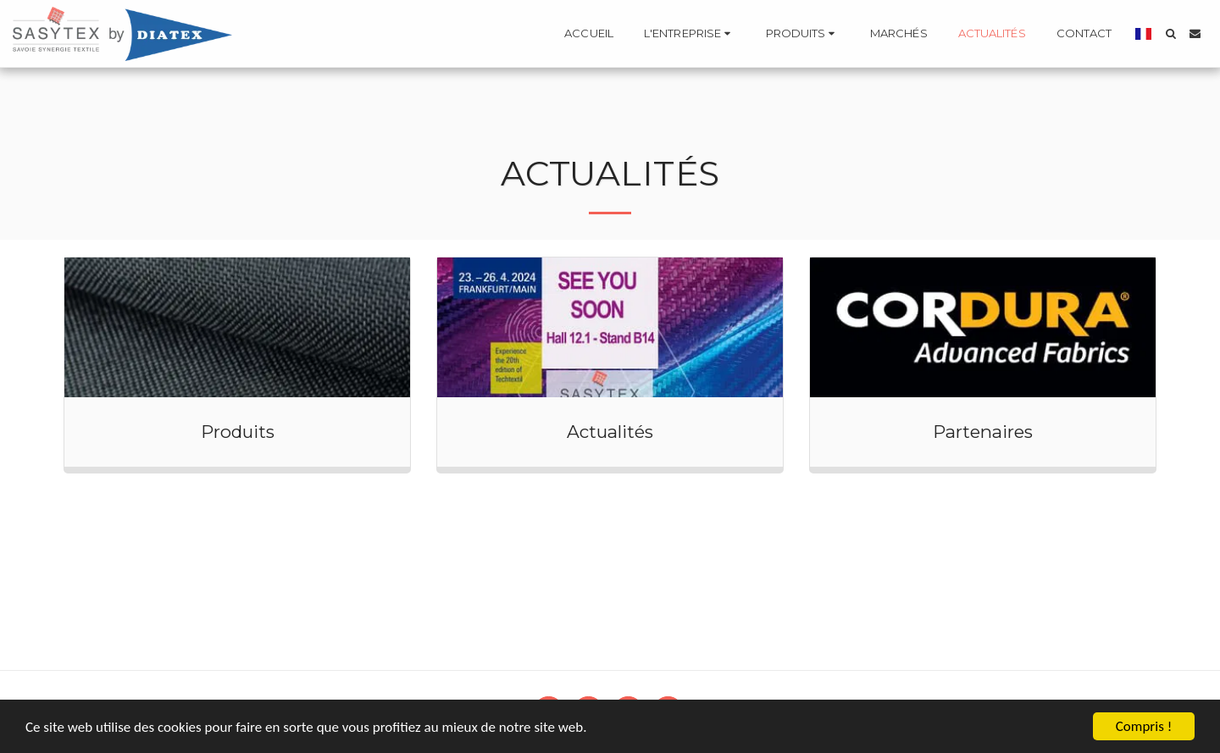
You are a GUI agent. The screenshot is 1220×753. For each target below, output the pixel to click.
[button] (689, 34)
